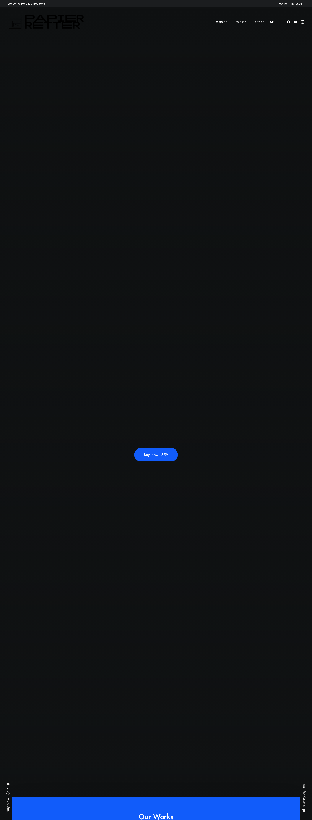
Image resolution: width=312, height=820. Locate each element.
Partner (258, 22)
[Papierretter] (46, 22)
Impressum (297, 3)
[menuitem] (283, 3)
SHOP (274, 22)
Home (283, 3)
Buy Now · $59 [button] (156, 454)
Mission (222, 22)
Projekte (240, 22)
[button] (289, 21)
